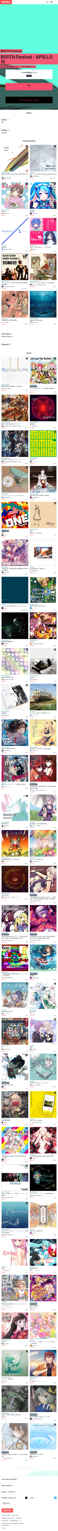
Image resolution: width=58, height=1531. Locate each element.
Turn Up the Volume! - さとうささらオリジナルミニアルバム (14, 1304)
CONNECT (33, 211)
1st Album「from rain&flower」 (39, 823)
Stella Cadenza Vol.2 (8, 677)
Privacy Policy (5, 1520)
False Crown (5, 895)
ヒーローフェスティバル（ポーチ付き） (13, 495)
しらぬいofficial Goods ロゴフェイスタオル (14, 606)
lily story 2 (33, 1011)
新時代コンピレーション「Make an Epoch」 (14, 784)
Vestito (32, 641)
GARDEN (32, 976)
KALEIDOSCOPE (6, 1120)
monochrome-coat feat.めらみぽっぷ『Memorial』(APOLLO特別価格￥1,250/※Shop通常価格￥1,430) (43, 898)
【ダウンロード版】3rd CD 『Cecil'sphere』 (42, 282)
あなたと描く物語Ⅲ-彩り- (37, 859)
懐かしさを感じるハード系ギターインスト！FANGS (15, 1194)
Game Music (5, 318)
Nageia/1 (4, 247)
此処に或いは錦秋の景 (36, 1231)
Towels (3, 604)
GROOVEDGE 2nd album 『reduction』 (13, 386)
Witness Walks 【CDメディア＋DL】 (40, 1416)
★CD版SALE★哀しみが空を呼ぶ (11, 859)
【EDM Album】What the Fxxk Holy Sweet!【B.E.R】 (14, 1157)
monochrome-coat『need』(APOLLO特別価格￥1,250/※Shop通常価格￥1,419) (42, 937)
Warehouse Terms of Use (8, 1518)
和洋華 (3, 1341)
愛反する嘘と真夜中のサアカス (10, 424)
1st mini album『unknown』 (38, 568)
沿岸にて (32, 1379)
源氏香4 (32, 459)
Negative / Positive (7, 1085)
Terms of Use (15, 1515)
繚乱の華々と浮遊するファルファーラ (12, 459)
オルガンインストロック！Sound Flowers (42, 1193)
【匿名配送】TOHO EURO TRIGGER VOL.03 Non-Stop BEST (15, 569)
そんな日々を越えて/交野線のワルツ (40, 713)
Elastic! (4, 211)
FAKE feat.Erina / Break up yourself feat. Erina (15, 175)
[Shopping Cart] (51, 2)
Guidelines (19, 1518)
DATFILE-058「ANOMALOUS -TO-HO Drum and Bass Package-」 (43, 787)
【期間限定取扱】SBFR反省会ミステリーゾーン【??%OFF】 (14, 974)
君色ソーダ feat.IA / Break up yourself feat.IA (43, 174)
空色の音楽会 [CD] (7, 1011)
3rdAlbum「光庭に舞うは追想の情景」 (41, 748)
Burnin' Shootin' (34, 1306)
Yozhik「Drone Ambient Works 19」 (12, 1414)
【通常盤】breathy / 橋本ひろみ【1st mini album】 (15, 1455)
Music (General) (5, 172)
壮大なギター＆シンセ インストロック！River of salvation (15, 1231)
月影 (31, 1047)
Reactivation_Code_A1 (36, 1454)
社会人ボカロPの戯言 (36, 1120)
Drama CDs (33, 245)
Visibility (4, 713)
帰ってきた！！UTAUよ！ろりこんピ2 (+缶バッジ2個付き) (42, 1342)
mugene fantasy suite (36, 320)
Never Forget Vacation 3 (9, 748)
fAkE (3, 1268)
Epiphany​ (32, 424)
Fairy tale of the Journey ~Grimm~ (40, 495)
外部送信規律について (16, 1520)
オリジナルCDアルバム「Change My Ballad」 (42, 388)
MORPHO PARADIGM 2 (7, 641)
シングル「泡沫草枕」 (8, 1379)
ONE (3, 533)
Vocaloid (32, 172)
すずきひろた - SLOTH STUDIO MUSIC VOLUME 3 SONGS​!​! (15, 283)
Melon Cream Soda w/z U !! (37, 606)
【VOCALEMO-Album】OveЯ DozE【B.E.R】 (42, 1156)
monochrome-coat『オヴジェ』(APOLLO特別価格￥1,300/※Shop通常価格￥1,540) (15, 937)
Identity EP (5, 823)
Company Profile (6, 1515)
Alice (31, 531)
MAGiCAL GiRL (34, 1268)
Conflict (32, 677)
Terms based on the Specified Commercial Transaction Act (12, 1524)
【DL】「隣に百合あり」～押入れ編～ (41, 247)
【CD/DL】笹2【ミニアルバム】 (39, 1083)
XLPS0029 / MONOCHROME (9, 320)
